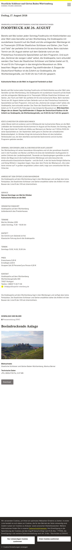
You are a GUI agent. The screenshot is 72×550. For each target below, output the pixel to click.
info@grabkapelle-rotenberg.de (16, 287)
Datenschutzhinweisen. (38, 528)
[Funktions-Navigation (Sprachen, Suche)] (69, 5)
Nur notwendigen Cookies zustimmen (17, 540)
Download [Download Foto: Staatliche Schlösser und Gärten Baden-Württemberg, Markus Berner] (7, 382)
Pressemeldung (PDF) (11, 320)
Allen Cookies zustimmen (49, 539)
